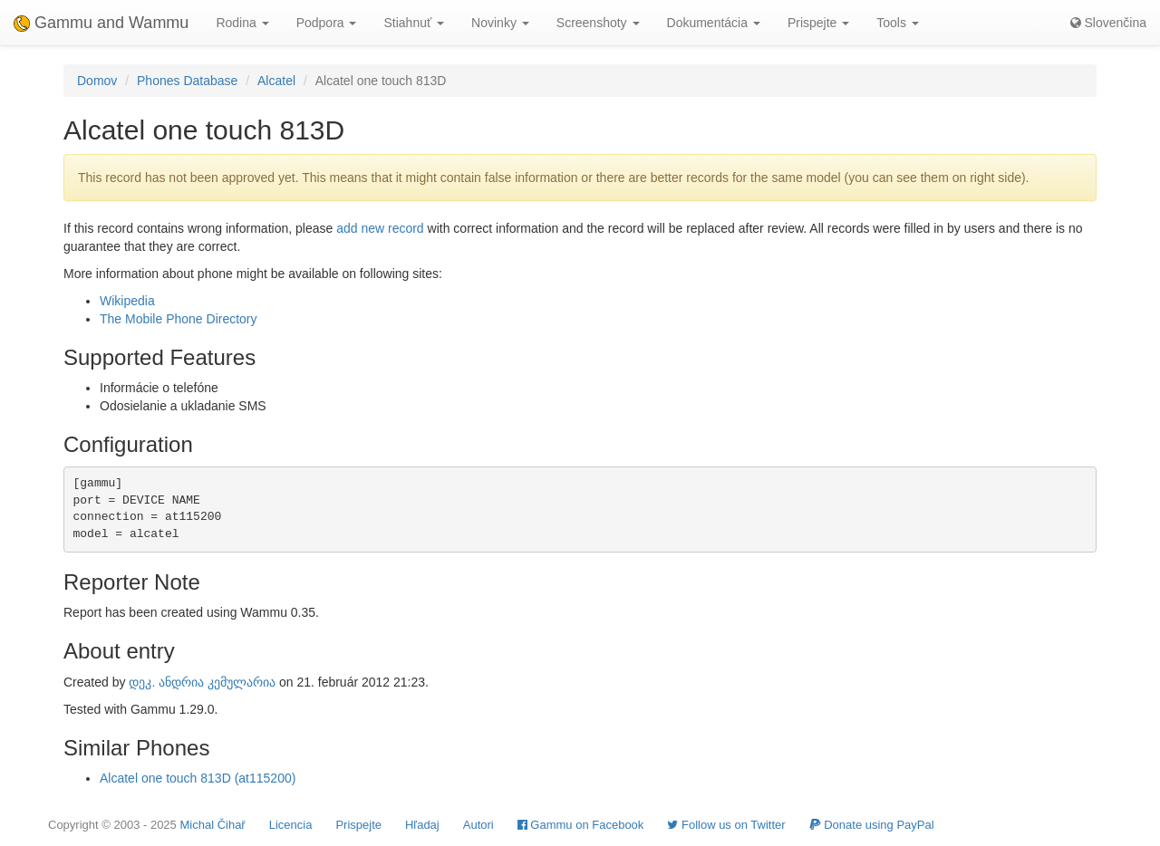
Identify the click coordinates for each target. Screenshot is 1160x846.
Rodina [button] (242, 22)
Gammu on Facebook (580, 825)
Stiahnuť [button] (413, 22)
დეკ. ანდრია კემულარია (202, 682)
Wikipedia (127, 300)
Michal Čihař (212, 825)
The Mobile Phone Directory (178, 319)
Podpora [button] (326, 22)
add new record (380, 228)
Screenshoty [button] (598, 22)
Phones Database (187, 80)
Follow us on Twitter (726, 825)
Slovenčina (1108, 22)
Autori (478, 825)
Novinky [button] (500, 22)
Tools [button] (897, 22)
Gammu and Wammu (101, 23)
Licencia (291, 825)
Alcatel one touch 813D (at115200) (197, 778)
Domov (97, 80)
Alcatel (276, 80)
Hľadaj (422, 825)
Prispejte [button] (818, 22)
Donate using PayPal (871, 825)
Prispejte (358, 825)
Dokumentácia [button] (713, 22)
